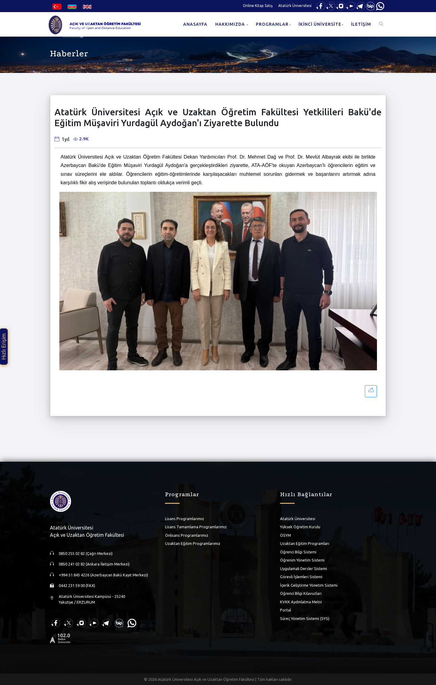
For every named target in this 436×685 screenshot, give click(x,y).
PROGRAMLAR (272, 24)
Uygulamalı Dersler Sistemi (303, 568)
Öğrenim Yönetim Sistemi (302, 560)
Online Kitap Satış (257, 6)
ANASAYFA (195, 24)
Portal (285, 610)
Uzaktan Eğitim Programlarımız (192, 543)
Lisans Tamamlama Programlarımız (196, 527)
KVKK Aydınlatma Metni (301, 602)
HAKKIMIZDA (230, 24)
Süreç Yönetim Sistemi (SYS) (304, 618)
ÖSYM (285, 535)
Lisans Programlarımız (184, 518)
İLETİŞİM (361, 24)
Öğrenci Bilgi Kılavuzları (301, 593)
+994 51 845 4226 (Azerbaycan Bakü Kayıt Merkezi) (103, 575)
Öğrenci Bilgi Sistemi (298, 552)
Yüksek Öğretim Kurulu (300, 527)
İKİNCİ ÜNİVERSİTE (320, 24)
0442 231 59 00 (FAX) (77, 585)
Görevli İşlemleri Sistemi (301, 577)
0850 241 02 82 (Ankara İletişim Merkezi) (94, 564)
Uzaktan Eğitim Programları (304, 543)
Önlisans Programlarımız (186, 535)
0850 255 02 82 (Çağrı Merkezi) (86, 553)
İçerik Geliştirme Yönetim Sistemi (309, 585)
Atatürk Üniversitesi (295, 6)
